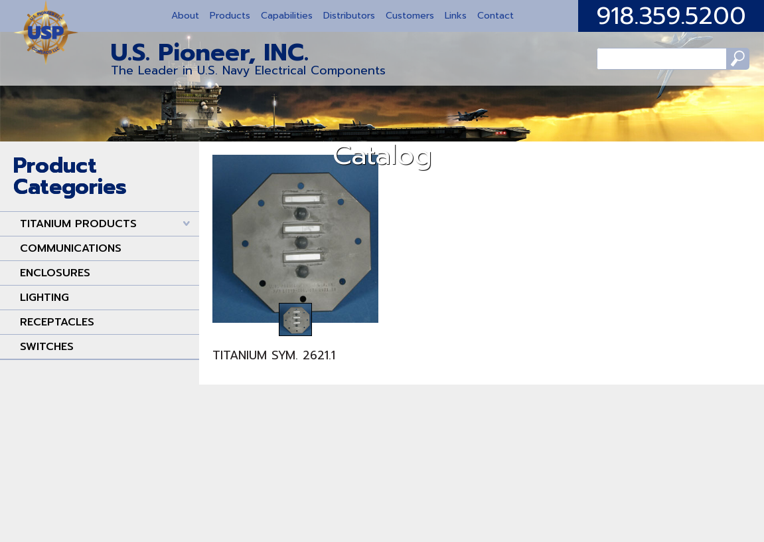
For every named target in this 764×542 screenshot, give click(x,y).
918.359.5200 (671, 16)
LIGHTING (44, 298)
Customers (410, 16)
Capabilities (287, 16)
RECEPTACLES (57, 322)
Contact (495, 16)
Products (230, 16)
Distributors (349, 16)
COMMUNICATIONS (70, 248)
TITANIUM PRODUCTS (78, 224)
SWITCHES (47, 347)
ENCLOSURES (55, 273)
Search (722, 63)
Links (456, 16)
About (185, 16)
